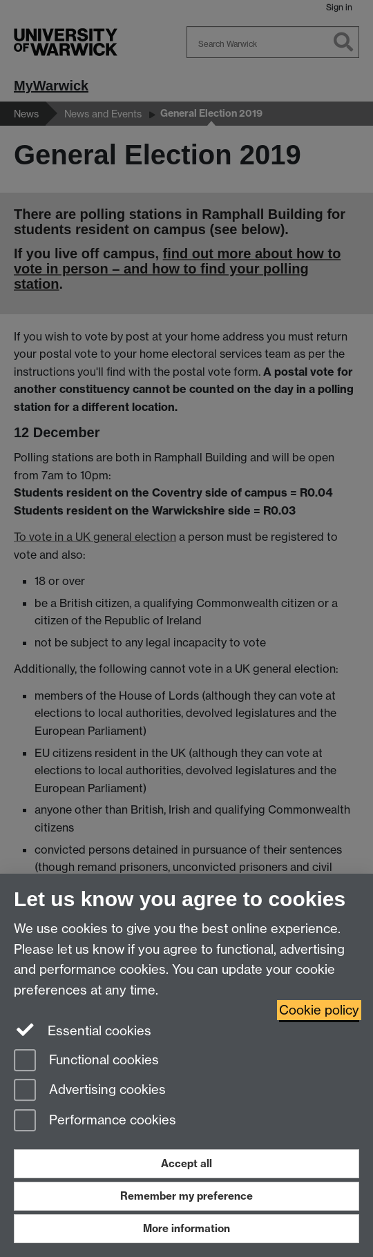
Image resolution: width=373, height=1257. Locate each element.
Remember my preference (186, 1195)
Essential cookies (82, 1030)
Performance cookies (95, 1121)
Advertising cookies (90, 1091)
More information (186, 1228)
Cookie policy (319, 1010)
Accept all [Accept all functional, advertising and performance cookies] (186, 1163)
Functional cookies (86, 1061)
